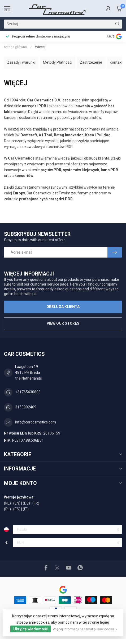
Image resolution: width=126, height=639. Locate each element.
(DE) (26, 503)
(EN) (16, 503)
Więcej (40, 47)
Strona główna (15, 47)
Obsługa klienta (63, 307)
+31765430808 (28, 392)
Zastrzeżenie (91, 62)
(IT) (26, 509)
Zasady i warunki (21, 62)
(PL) (7, 509)
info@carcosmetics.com (35, 422)
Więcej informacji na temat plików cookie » (85, 629)
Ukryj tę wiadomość (30, 629)
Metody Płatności (57, 62)
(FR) (35, 503)
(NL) (7, 503)
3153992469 (25, 407)
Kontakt (116, 62)
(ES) (16, 509)
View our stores (63, 323)
